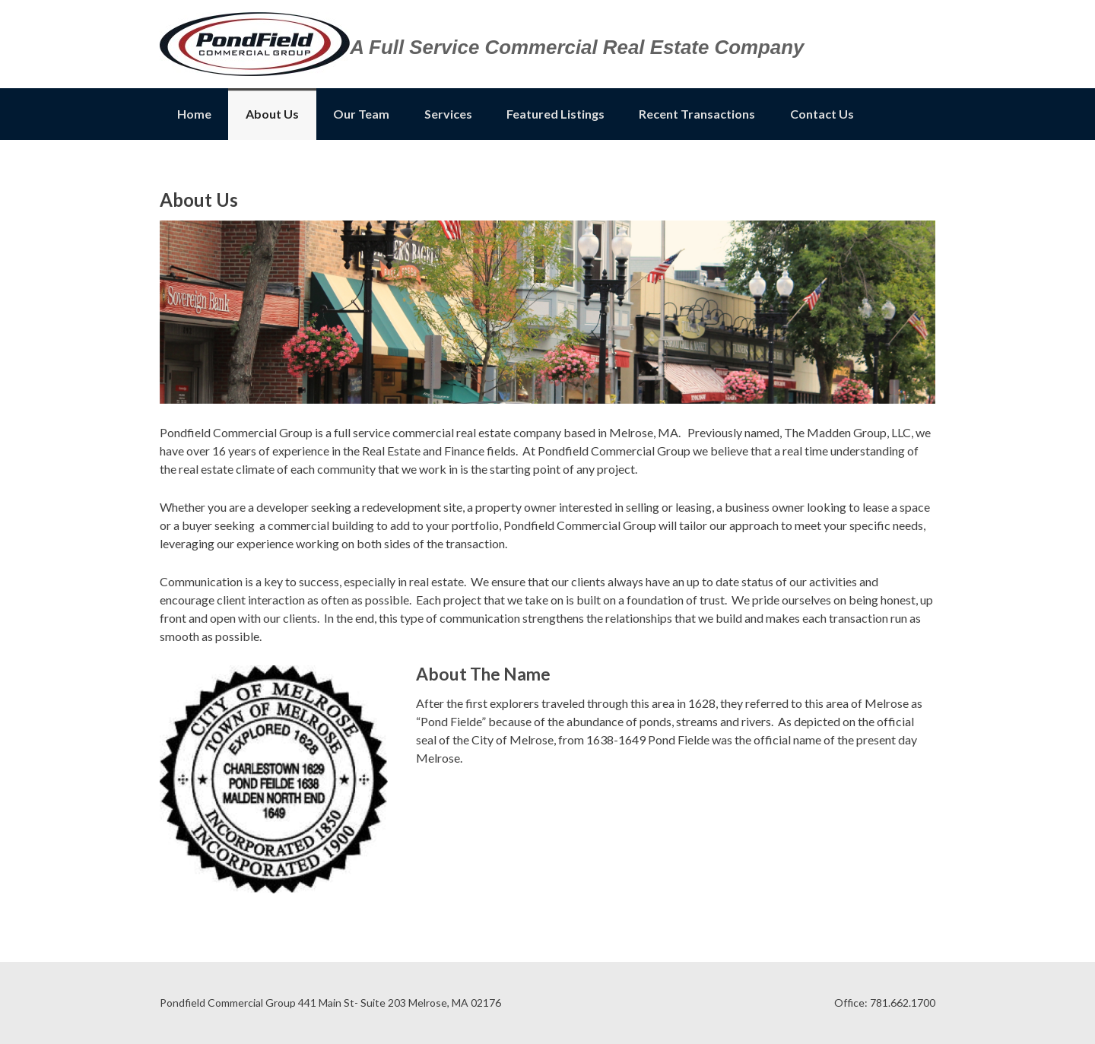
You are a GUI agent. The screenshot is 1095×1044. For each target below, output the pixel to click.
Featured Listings (555, 113)
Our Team (361, 113)
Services (448, 113)
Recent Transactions (697, 113)
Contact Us (822, 113)
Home (194, 113)
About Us (272, 113)
